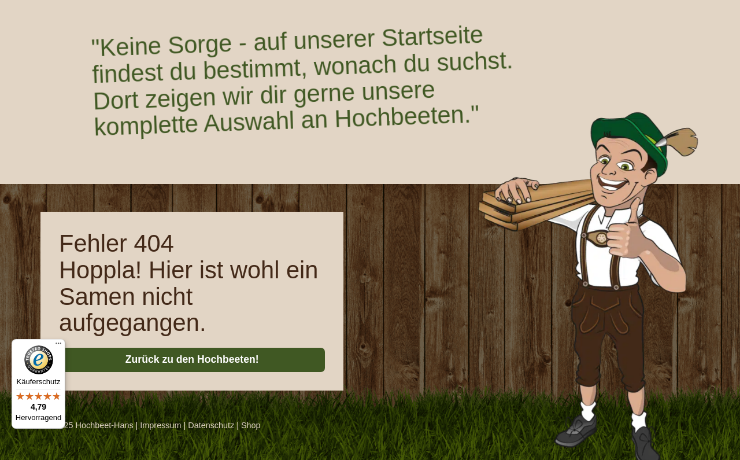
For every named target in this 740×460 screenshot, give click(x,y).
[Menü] (58, 346)
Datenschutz (211, 425)
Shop (251, 425)
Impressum (160, 425)
